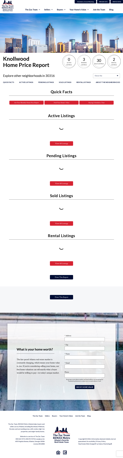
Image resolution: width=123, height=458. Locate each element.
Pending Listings (46, 82)
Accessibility (91, 441)
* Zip (66, 345)
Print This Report (61, 277)
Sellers (47, 416)
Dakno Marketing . (105, 444)
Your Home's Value (66, 416)
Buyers (54, 416)
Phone (67, 372)
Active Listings (26, 82)
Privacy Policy (101, 441)
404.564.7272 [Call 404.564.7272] (102, 2)
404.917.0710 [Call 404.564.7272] (116, 2)
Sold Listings (65, 82)
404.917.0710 (30, 439)
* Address (68, 336)
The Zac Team (38, 416)
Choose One (98, 76)
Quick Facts (8, 82)
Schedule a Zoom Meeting (84, 2)
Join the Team (99, 10)
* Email (67, 363)
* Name (67, 354)
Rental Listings (83, 82)
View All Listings (61, 143)
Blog (111, 10)
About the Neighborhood (108, 82)
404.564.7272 (20, 439)
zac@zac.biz (40, 439)
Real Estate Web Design (87, 444)
